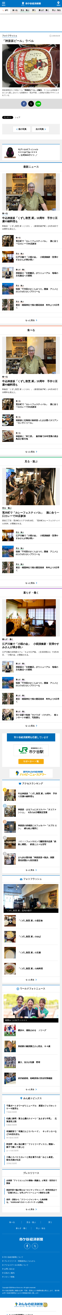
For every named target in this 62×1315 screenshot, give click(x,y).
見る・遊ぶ (25, 10)
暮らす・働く (44, 10)
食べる (15, 10)
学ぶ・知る (56, 10)
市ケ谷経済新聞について (13, 1257)
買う (34, 10)
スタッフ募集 (9, 1277)
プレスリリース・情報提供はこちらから (19, 1261)
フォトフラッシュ (9, 36)
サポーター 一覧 (31, 761)
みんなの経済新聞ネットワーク (31, 1304)
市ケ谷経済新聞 (31, 4)
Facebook (27, 1246)
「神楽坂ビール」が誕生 (32, 90)
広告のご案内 (9, 1273)
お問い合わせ (9, 1269)
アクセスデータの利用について (16, 1265)
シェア (17, 117)
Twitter (35, 1246)
